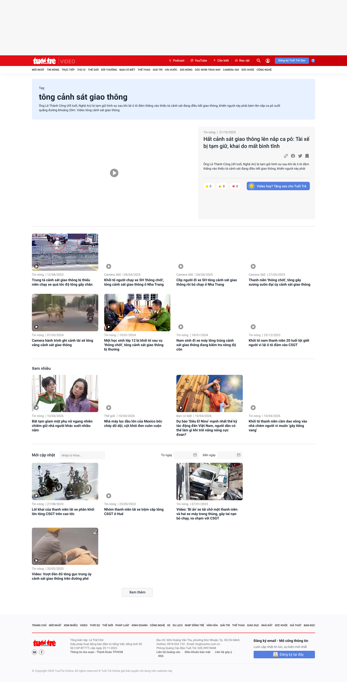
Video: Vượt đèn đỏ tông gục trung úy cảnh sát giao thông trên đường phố (61, 576)
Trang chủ (39, 625)
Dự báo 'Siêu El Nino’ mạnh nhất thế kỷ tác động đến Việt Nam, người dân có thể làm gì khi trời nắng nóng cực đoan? (206, 428)
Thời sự (95, 625)
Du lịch (178, 625)
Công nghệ (264, 69)
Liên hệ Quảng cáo (168, 652)
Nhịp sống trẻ (194, 625)
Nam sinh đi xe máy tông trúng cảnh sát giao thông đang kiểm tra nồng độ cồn (206, 344)
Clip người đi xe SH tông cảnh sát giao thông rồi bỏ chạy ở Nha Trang (206, 282)
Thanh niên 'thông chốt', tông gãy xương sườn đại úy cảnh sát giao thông (279, 282)
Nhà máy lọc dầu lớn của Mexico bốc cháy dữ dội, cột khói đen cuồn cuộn (133, 423)
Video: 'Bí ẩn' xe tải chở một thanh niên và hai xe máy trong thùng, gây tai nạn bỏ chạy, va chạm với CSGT (206, 513)
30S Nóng (186, 69)
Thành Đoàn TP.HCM (109, 652)
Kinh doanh (140, 625)
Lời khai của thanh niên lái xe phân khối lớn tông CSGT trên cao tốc (63, 511)
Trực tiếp (68, 69)
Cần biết (220, 60)
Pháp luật (122, 625)
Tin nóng (53, 69)
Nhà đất (267, 625)
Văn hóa (212, 625)
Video (83, 625)
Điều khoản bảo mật (197, 652)
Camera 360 (231, 69)
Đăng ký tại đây (292, 654)
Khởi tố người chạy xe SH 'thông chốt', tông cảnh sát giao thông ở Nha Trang (134, 282)
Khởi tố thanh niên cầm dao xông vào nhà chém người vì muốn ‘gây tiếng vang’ (278, 425)
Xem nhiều (41, 368)
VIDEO (67, 61)
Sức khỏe (247, 69)
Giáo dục (253, 625)
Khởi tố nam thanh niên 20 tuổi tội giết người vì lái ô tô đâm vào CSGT (279, 342)
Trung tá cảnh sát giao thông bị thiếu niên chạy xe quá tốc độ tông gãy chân (62, 282)
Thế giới (93, 69)
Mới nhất (38, 69)
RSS (161, 656)
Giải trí (157, 69)
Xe (168, 625)
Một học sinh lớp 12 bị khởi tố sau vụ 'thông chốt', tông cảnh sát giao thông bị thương (134, 344)
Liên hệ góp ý (223, 652)
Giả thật (296, 625)
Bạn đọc (309, 625)
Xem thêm (137, 592)
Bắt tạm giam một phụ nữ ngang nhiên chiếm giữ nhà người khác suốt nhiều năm (62, 425)
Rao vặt (242, 60)
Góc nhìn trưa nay (208, 69)
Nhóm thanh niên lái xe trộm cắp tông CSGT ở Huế (134, 511)
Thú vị (81, 69)
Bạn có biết (127, 69)
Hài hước (171, 69)
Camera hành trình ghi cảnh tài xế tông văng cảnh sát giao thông (62, 342)
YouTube (198, 60)
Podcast (176, 60)
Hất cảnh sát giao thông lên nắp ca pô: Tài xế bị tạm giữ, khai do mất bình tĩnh (256, 142)
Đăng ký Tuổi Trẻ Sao (291, 60)
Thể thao (144, 69)
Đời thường (109, 69)
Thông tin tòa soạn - (83, 652)
